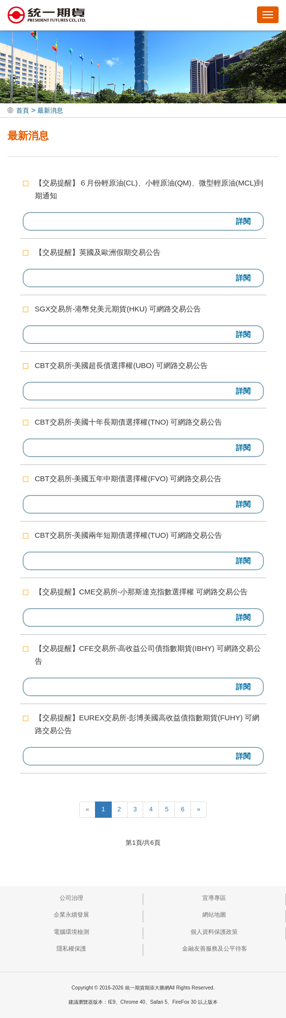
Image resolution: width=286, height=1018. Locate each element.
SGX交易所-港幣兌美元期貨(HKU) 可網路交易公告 (118, 309)
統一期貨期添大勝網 (46, 15)
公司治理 (71, 898)
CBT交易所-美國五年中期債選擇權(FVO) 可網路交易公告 (128, 478)
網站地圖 (214, 914)
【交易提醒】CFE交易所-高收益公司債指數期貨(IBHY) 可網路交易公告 (148, 654)
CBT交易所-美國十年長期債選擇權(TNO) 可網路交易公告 (128, 422)
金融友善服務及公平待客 (214, 948)
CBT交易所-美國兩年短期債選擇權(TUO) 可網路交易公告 (128, 535)
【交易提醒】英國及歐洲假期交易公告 (97, 252)
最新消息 (50, 110)
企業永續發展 (71, 914)
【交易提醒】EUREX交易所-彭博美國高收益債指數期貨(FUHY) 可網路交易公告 (147, 724)
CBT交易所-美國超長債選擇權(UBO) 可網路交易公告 (121, 365)
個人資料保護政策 (214, 931)
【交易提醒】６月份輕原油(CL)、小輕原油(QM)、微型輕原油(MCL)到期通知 (149, 189)
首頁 (22, 110)
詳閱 (243, 221)
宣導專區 (214, 898)
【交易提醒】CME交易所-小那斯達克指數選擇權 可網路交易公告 (141, 591)
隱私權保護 (71, 948)
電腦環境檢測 (71, 931)
